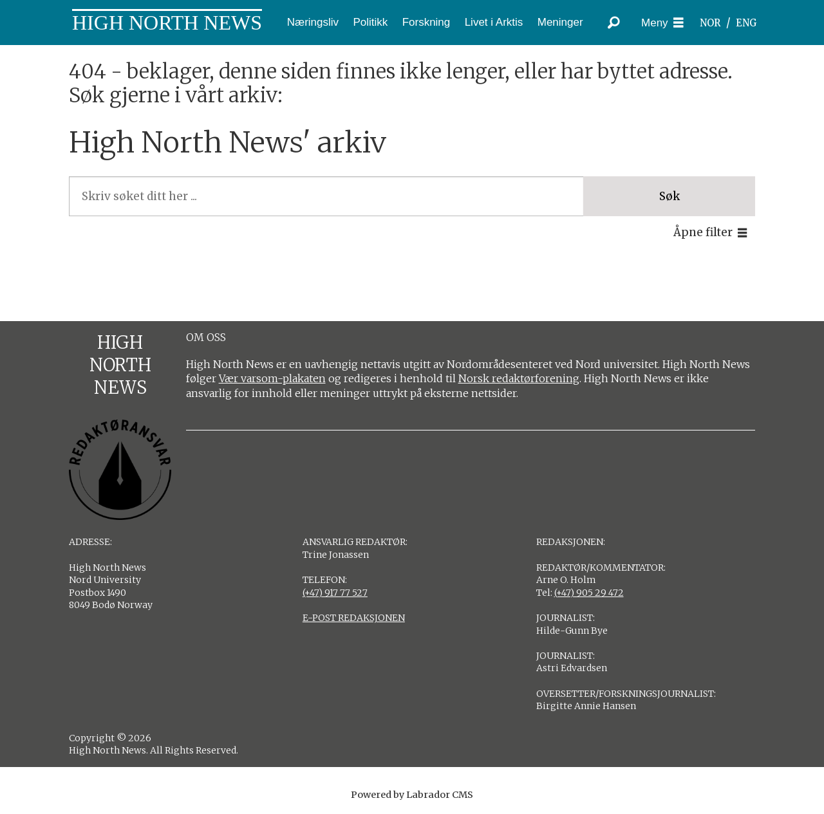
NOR (710, 23)
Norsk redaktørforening (518, 378)
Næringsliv (313, 22)
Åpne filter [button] (703, 232)
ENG (746, 23)
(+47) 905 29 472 (589, 592)
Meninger (560, 22)
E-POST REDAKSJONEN (354, 618)
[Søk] (613, 22)
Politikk (370, 22)
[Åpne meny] (662, 22)
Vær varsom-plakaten (272, 378)
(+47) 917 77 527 (335, 592)
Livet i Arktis (494, 22)
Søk (669, 196)
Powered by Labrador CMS (412, 794)
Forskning (426, 22)
